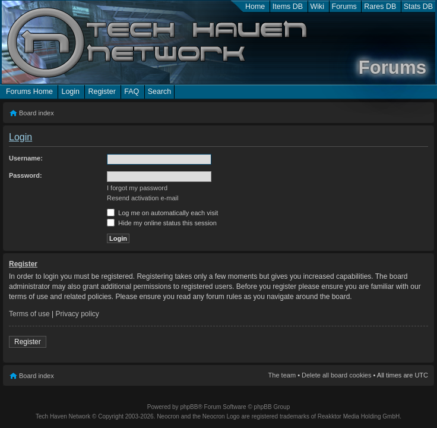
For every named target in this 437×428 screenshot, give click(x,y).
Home (255, 6)
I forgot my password (137, 187)
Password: (25, 175)
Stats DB (418, 6)
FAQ (131, 91)
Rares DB (380, 6)
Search (160, 91)
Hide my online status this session (162, 222)
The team (282, 375)
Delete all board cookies (336, 375)
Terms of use (29, 314)
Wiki (318, 6)
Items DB (288, 6)
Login (70, 91)
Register (101, 91)
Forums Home (29, 91)
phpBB (189, 407)
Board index (36, 113)
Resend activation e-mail (142, 198)
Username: (26, 158)
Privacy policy (77, 314)
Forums (344, 6)
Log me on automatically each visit (162, 212)
